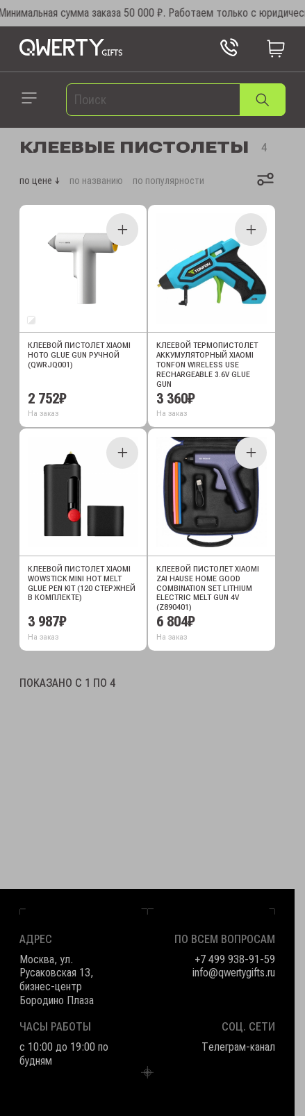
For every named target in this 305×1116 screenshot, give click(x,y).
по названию (96, 180)
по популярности (168, 180)
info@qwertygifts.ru (233, 972)
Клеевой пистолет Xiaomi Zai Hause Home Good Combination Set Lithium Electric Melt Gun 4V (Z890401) (207, 589)
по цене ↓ (39, 180)
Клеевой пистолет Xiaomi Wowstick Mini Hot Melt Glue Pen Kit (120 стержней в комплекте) (81, 584)
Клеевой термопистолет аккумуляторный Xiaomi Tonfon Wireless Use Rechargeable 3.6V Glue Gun (207, 365)
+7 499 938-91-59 (235, 959)
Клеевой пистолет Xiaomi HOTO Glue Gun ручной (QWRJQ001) (79, 355)
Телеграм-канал (238, 1046)
